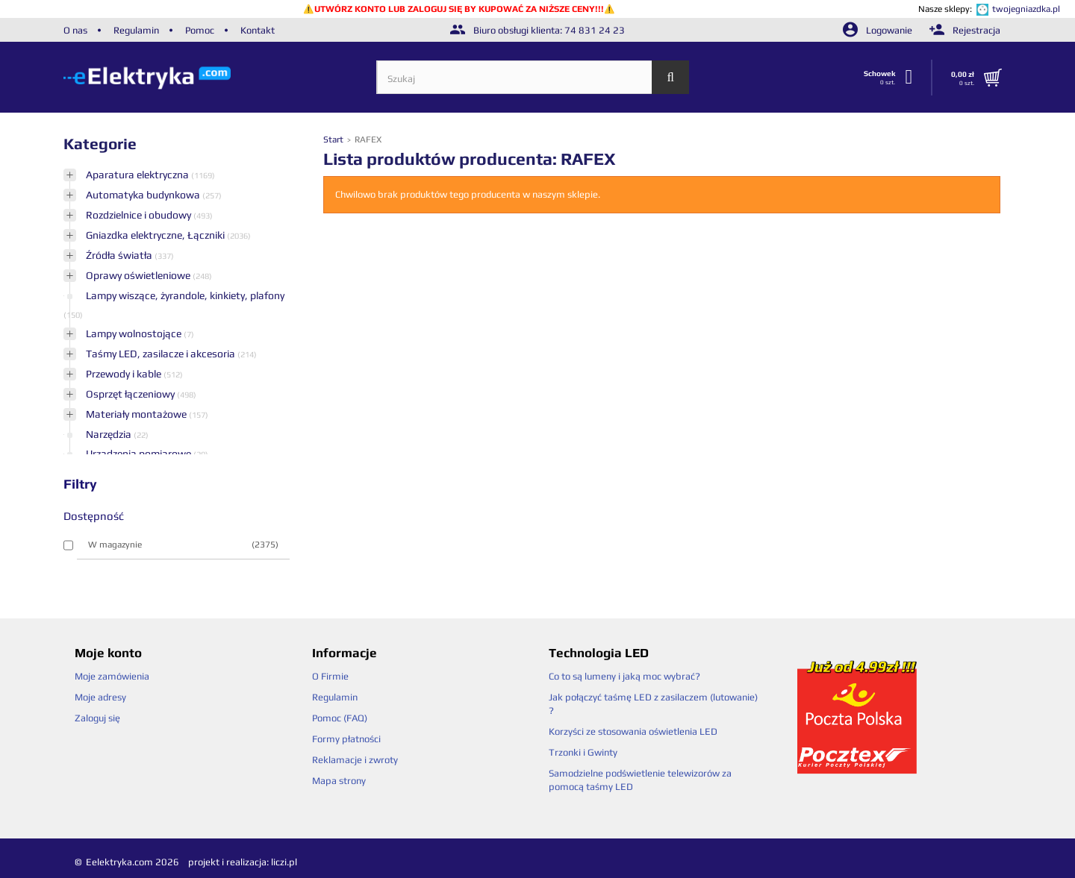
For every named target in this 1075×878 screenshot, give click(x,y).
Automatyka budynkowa (144, 195)
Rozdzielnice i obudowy (139, 215)
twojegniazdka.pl (1026, 9)
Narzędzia (110, 434)
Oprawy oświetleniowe (139, 275)
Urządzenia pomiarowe (139, 454)
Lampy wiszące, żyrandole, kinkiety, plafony (185, 295)
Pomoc (199, 30)
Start (334, 139)
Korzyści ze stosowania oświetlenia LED (633, 731)
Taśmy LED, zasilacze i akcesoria (161, 354)
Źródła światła (120, 255)
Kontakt (257, 30)
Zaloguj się (97, 718)
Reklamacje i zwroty (355, 759)
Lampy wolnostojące (135, 333)
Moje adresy (100, 697)
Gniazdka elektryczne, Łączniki (156, 235)
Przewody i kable (124, 374)
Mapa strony (339, 780)
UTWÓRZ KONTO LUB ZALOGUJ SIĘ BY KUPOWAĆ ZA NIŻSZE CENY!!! (459, 9)
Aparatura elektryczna (138, 175)
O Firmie (330, 676)
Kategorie (100, 143)
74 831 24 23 (594, 30)
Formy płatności (346, 738)
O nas (75, 30)
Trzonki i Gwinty (583, 752)
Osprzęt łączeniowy (131, 394)
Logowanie (878, 30)
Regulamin (136, 30)
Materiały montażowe (137, 414)
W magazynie (183, 544)
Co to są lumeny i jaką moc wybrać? (624, 676)
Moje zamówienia (112, 676)
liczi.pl (284, 862)
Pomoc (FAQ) (339, 718)
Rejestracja (964, 30)
